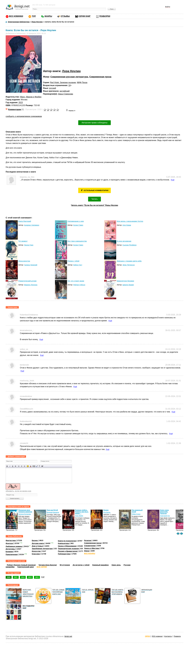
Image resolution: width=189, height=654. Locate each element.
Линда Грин (28, 245)
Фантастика (11, 540)
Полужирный (7, 466)
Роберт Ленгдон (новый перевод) (21, 565)
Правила (177, 636)
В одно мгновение (124, 241)
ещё (42, 577)
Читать (94, 199)
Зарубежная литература (42, 549)
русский (52, 88)
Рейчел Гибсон (79, 285)
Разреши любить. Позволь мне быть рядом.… (81, 511)
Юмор (86, 551)
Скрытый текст (34, 466)
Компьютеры (63, 543)
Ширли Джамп (128, 285)
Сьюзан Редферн (129, 245)
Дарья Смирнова (65, 94)
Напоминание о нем (76, 221)
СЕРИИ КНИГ (84, 16)
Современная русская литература (69, 76)
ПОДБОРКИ (104, 16)
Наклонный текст (10, 466)
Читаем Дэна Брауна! (47, 565)
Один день (116, 565)
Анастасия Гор (165, 516)
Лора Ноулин (71, 71)
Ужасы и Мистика (91, 548)
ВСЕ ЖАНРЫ (89, 553)
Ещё (172, 180)
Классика (36, 554)
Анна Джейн (79, 516)
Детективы (10, 549)
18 (69, 85)
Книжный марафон (100, 565)
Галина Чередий (30, 265)
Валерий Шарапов (53, 512)
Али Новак (126, 225)
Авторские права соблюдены (94, 123)
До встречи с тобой (81, 565)
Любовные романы (14, 546)
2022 (37, 577)
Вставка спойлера (42, 466)
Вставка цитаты (36, 466)
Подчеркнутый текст (12, 466)
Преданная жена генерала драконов (25, 511)
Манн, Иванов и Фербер (30, 97)
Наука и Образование (67, 546)
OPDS (147, 636)
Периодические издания (68, 549)
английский (64, 91)
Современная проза (100, 76)
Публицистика (64, 554)
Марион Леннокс (30, 285)
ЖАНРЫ (48, 16)
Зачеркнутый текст (15, 466)
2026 (8, 577)
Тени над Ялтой (52, 510)
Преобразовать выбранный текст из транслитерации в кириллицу (39, 466)
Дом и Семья (37, 546)
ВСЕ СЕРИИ (42, 567)
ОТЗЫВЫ (65, 16)
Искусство (36, 551)
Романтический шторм (27, 281)
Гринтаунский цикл (25, 567)
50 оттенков (65, 565)
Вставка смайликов (27, 466)
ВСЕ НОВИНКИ (16, 16)
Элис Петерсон (128, 265)
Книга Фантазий (24, 221)
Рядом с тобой (73, 261)
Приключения (12, 554)
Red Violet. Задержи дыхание (63, 82)
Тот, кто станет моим (76, 281)
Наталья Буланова (24, 514)
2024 (23, 577)
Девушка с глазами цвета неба (129, 261)
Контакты (168, 636)
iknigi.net (68, 636)
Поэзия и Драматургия (67, 551)
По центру (21, 466)
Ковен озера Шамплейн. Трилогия (164, 511)
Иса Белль (106, 512)
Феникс (106, 510)
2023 (21, 102)
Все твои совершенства (77, 241)
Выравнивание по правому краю (24, 466)
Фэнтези (9, 543)
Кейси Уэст (77, 265)
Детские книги (38, 543)
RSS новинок (157, 636)
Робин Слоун (136, 514)
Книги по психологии (67, 541)
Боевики (9, 552)
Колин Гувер (78, 225)
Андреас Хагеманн (31, 225)
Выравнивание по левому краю (18, 466)
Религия (87, 540)
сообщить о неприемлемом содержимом (24, 116)
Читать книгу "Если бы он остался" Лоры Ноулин (94, 205)
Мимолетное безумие (125, 281)
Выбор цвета (30, 466)
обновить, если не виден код (18, 491)
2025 (15, 577)
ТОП (34, 16)
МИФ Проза (82, 82)
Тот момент (22, 241)
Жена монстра (24, 261)
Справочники (90, 546)
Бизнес (35, 540)
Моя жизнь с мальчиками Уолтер (130, 221)
